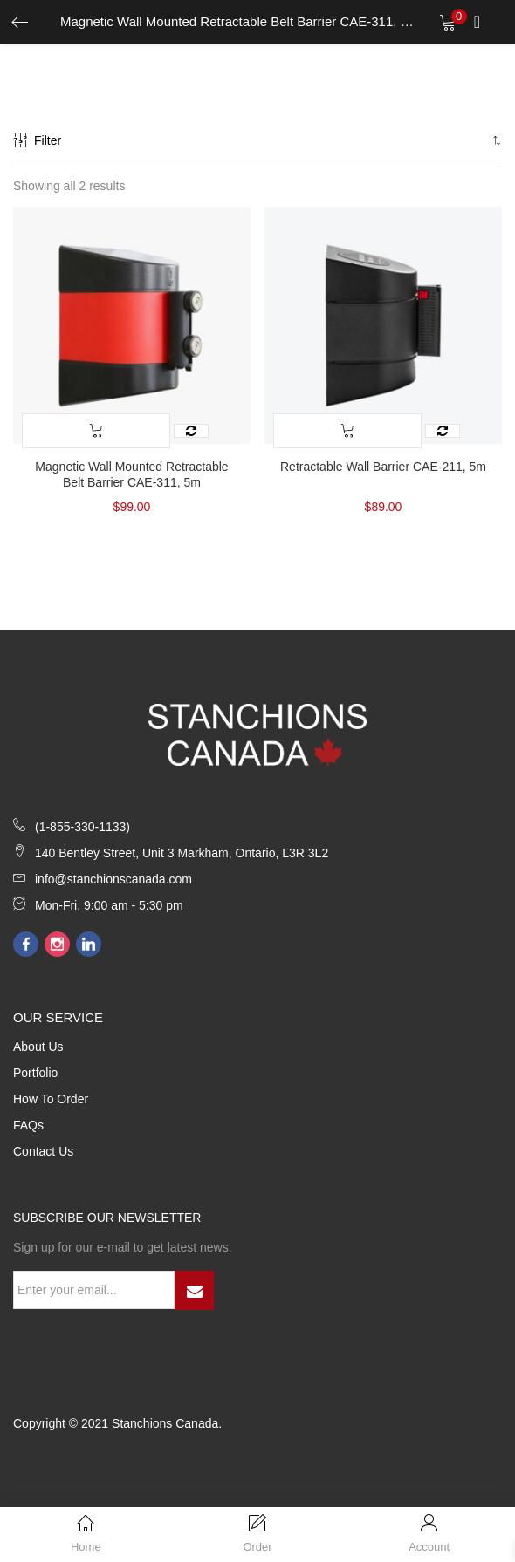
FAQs (28, 1125)
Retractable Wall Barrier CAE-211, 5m (383, 467)
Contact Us (43, 1151)
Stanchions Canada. (167, 1423)
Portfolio (35, 1073)
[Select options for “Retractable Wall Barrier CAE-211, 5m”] (347, 430)
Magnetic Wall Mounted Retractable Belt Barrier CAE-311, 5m (131, 474)
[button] (495, 140)
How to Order (50, 1099)
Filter (37, 140)
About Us (38, 1047)
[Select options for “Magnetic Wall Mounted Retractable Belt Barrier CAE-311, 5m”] (96, 430)
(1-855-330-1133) (82, 827)
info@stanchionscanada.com (113, 879)
